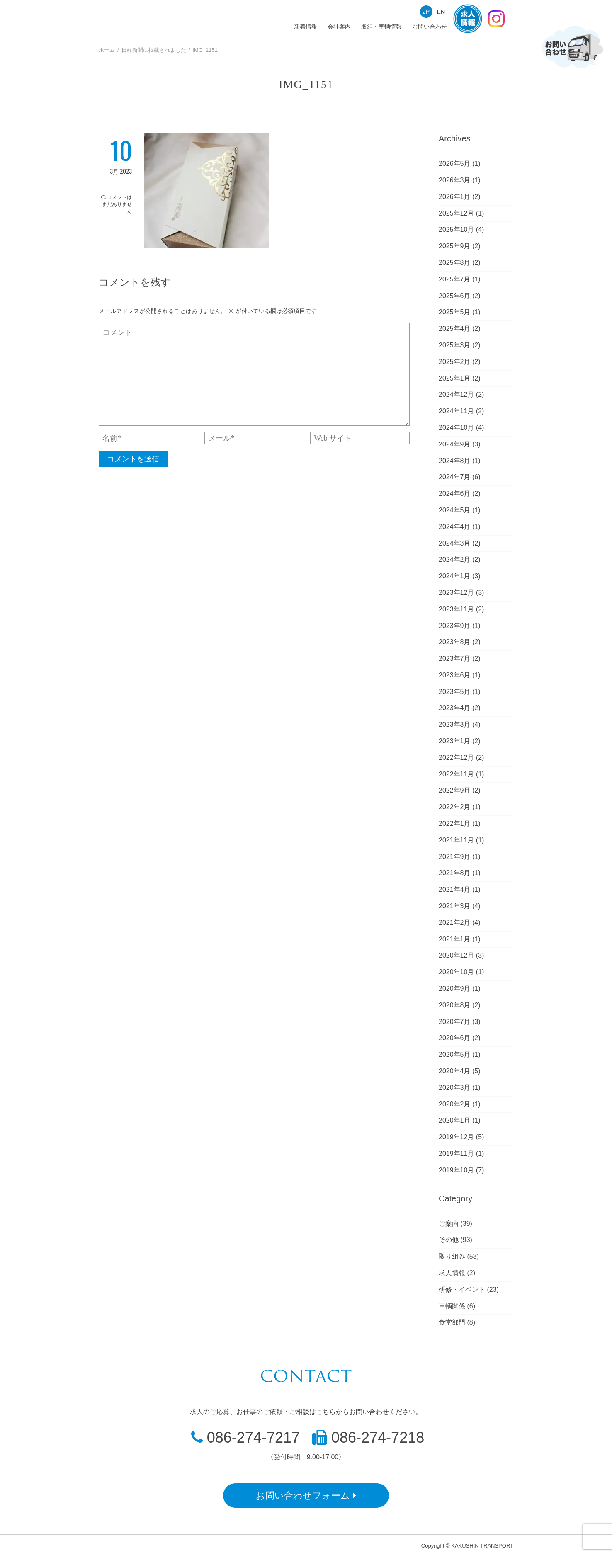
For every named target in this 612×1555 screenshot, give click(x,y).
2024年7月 (455, 476)
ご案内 (449, 1223)
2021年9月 (455, 856)
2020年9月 (455, 988)
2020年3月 (455, 1087)
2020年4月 (455, 1071)
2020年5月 (455, 1054)
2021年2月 (455, 922)
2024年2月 (455, 559)
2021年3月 (455, 906)
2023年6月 (455, 675)
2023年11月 (456, 609)
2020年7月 (455, 1021)
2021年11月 (456, 840)
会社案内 (339, 26)
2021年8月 (455, 872)
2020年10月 (456, 971)
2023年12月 (456, 592)
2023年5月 (455, 691)
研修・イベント (462, 1289)
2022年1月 (455, 823)
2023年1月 (455, 741)
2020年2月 (455, 1104)
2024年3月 (455, 543)
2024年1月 (455, 576)
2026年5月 (455, 163)
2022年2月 (455, 806)
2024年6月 (455, 493)
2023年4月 (455, 707)
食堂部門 (452, 1322)
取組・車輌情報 (381, 26)
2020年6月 (455, 1037)
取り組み (452, 1256)
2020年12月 (456, 955)
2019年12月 (456, 1136)
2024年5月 (455, 510)
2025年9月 (455, 246)
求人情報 (452, 1272)
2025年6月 (455, 295)
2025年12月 (456, 213)
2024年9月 (455, 444)
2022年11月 (456, 774)
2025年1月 (455, 378)
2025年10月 (456, 229)
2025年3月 (455, 345)
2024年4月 (455, 526)
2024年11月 (456, 411)
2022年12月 (456, 757)
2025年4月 (455, 328)
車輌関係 (452, 1306)
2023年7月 (455, 658)
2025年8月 (455, 262)
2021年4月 (455, 889)
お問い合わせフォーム (306, 1495)
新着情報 (305, 26)
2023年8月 (455, 641)
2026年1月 (455, 196)
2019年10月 (456, 1170)
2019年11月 (456, 1153)
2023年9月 (455, 625)
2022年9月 (455, 790)
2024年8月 (455, 460)
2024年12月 (456, 394)
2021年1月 (455, 939)
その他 (449, 1239)
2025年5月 (455, 311)
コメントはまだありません (116, 203)
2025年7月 (455, 279)
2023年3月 (455, 724)
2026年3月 (455, 180)
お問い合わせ (429, 26)
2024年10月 (456, 427)
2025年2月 (455, 361)
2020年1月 (455, 1120)
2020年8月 (455, 1005)
